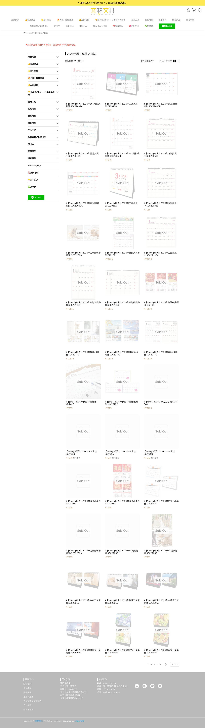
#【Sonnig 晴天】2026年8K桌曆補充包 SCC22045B (160, 105)
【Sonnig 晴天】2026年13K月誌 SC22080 (159, 452)
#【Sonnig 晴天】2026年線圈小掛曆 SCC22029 (122, 502)
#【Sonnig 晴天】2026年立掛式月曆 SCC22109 (122, 253)
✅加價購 (149, 25)
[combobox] (70, 60)
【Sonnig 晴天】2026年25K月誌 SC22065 (120, 452)
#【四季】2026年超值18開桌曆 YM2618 (81, 402)
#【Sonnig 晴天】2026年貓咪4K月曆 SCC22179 (82, 353)
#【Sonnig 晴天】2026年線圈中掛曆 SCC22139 (161, 303)
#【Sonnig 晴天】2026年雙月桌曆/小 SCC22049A (82, 154)
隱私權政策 (28, 709)
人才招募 (27, 705)
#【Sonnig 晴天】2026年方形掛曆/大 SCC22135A (160, 253)
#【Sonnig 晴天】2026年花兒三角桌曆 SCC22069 (122, 651)
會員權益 (27, 688)
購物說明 (27, 692)
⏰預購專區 (117, 25)
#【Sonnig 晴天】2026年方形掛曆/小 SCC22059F (160, 154)
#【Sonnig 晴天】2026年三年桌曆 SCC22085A (121, 204)
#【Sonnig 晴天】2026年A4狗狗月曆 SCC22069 (121, 551)
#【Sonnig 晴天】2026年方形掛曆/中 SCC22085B (160, 204)
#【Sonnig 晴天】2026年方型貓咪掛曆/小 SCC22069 (83, 551)
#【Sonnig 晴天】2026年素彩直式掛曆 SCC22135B (83, 303)
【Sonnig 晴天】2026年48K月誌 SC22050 (81, 452)
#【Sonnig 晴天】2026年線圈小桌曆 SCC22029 (83, 502)
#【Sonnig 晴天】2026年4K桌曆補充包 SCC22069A (82, 204)
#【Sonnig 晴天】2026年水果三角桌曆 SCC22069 (161, 651)
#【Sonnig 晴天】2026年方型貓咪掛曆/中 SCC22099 (83, 253)
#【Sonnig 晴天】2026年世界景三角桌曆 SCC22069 (83, 651)
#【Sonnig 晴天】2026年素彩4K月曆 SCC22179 (160, 353)
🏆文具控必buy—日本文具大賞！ (110, 19)
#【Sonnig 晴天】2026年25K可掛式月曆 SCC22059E (122, 154)
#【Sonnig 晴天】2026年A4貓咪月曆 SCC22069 (160, 551)
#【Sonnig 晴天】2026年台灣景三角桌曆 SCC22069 (161, 601)
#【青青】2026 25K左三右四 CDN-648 (161, 402)
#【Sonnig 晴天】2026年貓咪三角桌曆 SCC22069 (122, 601)
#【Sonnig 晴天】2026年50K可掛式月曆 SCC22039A (83, 105)
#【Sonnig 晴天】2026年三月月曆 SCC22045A (121, 105)
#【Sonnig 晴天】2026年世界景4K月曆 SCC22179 (121, 353)
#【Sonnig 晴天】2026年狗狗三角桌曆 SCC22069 (83, 601)
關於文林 (27, 684)
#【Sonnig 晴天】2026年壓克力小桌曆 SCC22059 (161, 502)
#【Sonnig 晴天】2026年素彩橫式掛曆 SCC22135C (122, 303)
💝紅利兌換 (134, 25)
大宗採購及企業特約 (32, 701)
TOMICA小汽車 (100, 25)
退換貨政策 (28, 697)
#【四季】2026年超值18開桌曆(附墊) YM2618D (121, 402)
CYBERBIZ (79, 721)
